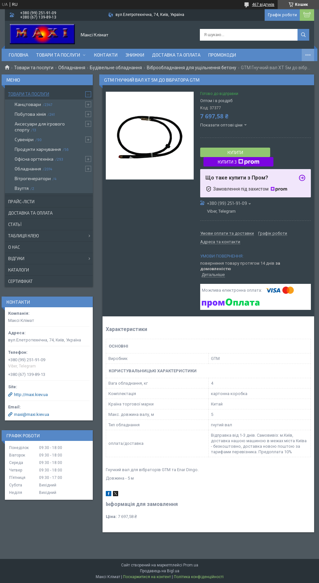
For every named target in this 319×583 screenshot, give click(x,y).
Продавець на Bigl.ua (159, 571)
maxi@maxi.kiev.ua (31, 414)
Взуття (22, 188)
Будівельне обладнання (116, 67)
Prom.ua (190, 565)
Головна (18, 55)
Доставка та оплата (176, 55)
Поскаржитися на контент (147, 577)
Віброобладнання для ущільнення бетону (191, 67)
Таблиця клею (23, 235)
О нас (14, 247)
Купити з (238, 162)
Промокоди (222, 55)
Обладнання (71, 67)
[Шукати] (303, 35)
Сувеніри (24, 139)
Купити (235, 152)
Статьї (14, 224)
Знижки (134, 55)
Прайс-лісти (21, 201)
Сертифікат (20, 281)
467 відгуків (263, 4)
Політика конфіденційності (199, 577)
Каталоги (18, 269)
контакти (106, 55)
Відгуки (16, 258)
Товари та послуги (58, 55)
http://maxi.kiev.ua (31, 394)
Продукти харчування (38, 149)
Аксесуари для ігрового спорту (40, 126)
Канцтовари (28, 104)
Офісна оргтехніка (34, 159)
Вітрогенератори (33, 178)
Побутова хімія (30, 114)
